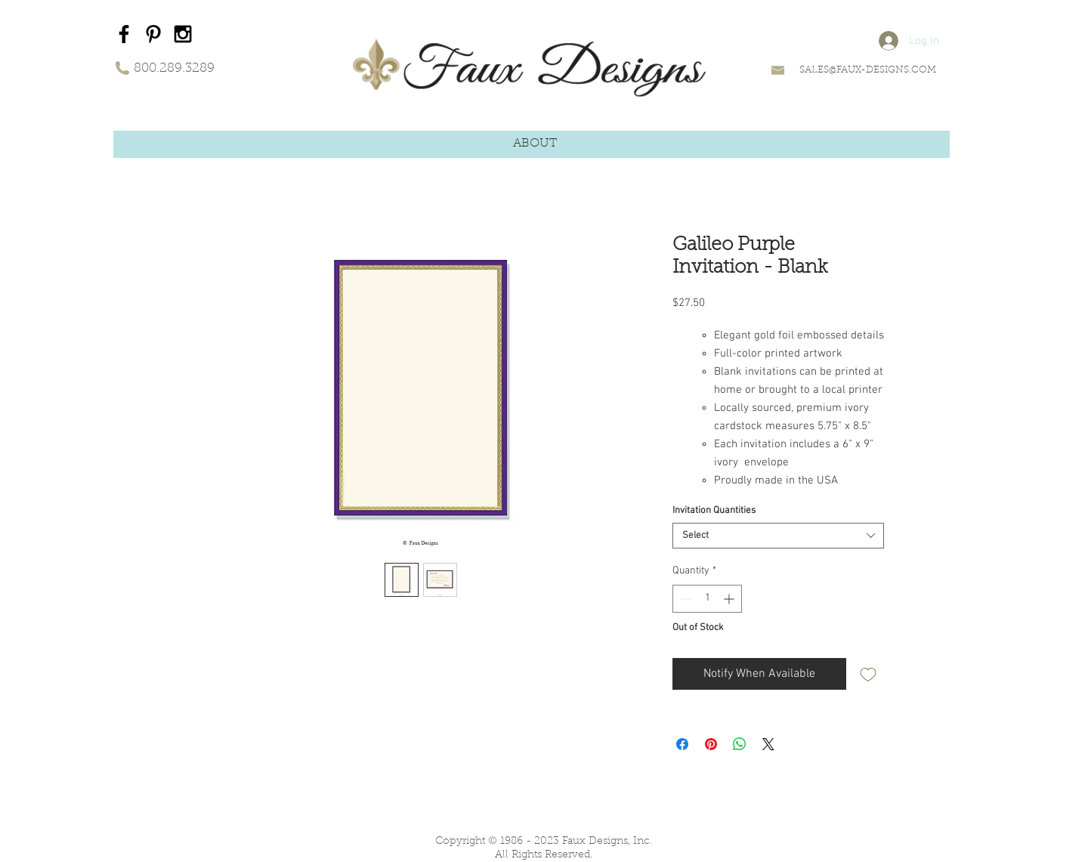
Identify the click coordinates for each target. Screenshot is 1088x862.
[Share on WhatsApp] (740, 744)
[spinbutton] (707, 598)
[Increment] (730, 598)
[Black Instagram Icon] (183, 34)
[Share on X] (768, 744)
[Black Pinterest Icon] (153, 34)
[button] (534, 144)
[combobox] (778, 535)
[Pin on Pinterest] (711, 744)
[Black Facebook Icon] (124, 34)
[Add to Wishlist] (868, 674)
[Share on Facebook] (682, 744)
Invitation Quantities (714, 511)
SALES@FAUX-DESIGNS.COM (867, 70)
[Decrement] (684, 598)
